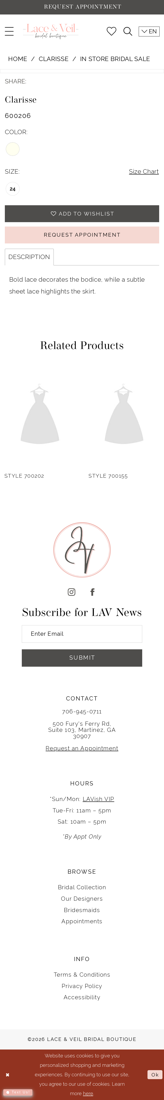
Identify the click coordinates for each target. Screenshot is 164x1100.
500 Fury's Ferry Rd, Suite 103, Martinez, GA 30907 (82, 729)
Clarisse (53, 58)
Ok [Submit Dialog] (155, 1075)
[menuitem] (9, 31)
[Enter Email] (82, 634)
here (88, 1093)
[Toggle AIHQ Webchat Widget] (17, 1092)
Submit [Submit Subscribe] (82, 657)
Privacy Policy (82, 986)
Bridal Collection (82, 887)
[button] (9, 31)
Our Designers (82, 898)
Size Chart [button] (144, 171)
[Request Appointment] (82, 7)
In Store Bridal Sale (115, 58)
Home (17, 58)
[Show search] (128, 31)
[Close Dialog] (7, 1075)
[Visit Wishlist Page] (111, 31)
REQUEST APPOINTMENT (82, 235)
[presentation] (40, 415)
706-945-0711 (82, 711)
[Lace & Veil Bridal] (50, 31)
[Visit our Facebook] (92, 592)
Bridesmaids (82, 910)
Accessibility (82, 997)
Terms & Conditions (82, 974)
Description (29, 257)
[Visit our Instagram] (72, 592)
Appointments (82, 921)
